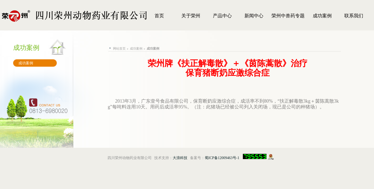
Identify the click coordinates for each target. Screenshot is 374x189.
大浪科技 (180, 158)
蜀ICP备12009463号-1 (222, 158)
